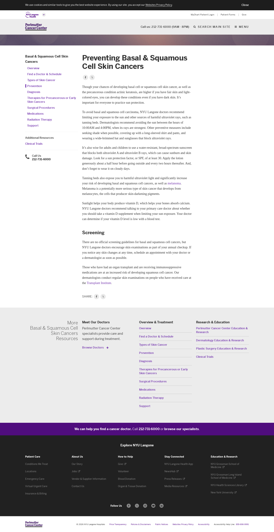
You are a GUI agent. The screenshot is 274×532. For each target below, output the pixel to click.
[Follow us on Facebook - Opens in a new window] (129, 506)
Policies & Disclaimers (141, 524)
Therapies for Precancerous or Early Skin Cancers (163, 371)
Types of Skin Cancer (41, 80)
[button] (245, 5)
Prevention (34, 86)
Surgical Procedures (41, 107)
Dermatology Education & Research (220, 340)
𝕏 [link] (103, 296)
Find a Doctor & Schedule (44, 74)
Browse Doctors (93, 347)
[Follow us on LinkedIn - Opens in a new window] (162, 506)
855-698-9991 (242, 524)
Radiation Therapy (39, 119)
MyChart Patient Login (202, 14)
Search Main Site (214, 27)
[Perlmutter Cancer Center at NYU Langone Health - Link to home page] (34, 524)
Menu (244, 27)
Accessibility (204, 524)
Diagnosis (33, 92)
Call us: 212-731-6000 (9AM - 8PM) (165, 27)
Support (32, 125)
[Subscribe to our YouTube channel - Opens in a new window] (153, 506)
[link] (96, 296)
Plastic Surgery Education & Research (221, 348)
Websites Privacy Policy (183, 524)
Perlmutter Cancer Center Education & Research (222, 330)
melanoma (174, 183)
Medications (35, 113)
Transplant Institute (99, 283)
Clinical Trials (33, 143)
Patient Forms (228, 14)
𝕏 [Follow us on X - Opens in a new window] (137, 506)
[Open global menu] (44, 15)
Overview (33, 68)
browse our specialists (181, 429)
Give (244, 14)
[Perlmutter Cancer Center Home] (36, 26)
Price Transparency (118, 524)
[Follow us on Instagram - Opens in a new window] (145, 506)
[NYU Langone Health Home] (32, 15)
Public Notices (161, 524)
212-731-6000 (41, 159)
